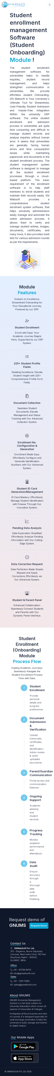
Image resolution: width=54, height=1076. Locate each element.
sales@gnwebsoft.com (23, 984)
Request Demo (39, 925)
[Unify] (13, 5)
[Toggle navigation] (49, 4)
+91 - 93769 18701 (20, 969)
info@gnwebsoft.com (22, 973)
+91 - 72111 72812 (20, 981)
